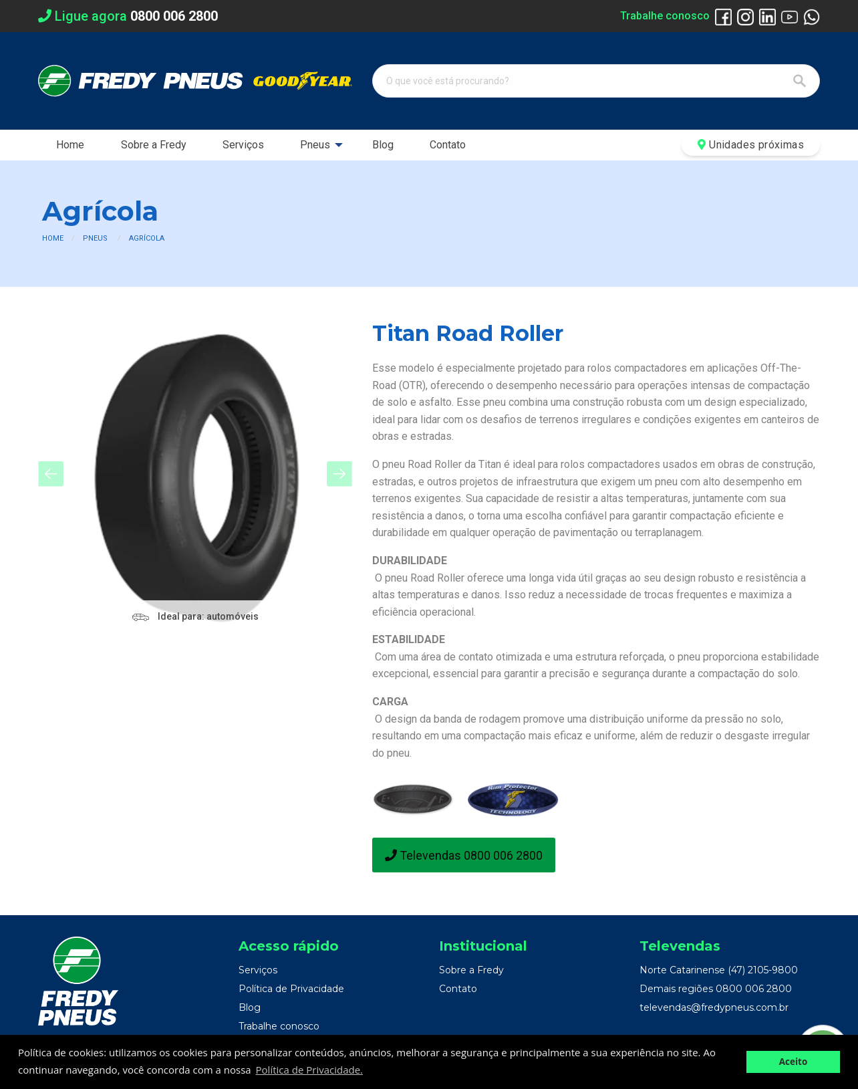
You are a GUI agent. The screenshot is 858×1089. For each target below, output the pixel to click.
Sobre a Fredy (153, 144)
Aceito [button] (793, 1062)
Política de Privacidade (291, 989)
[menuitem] (70, 145)
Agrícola (146, 238)
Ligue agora (128, 16)
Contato (448, 144)
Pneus (315, 144)
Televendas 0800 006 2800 (464, 855)
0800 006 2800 (754, 989)
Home (70, 144)
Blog (383, 144)
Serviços (243, 144)
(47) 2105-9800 (763, 970)
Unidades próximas (751, 144)
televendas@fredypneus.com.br (714, 1007)
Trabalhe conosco (665, 15)
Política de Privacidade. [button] (309, 1069)
